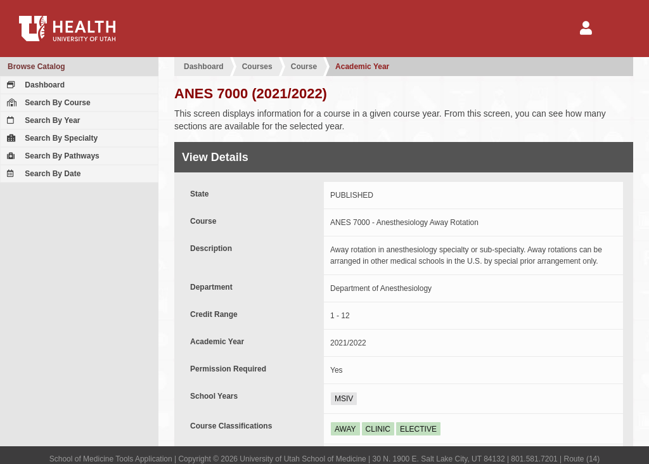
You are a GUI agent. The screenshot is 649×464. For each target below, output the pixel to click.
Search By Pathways (52, 155)
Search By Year (42, 120)
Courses (257, 66)
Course (304, 66)
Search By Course (47, 102)
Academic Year (362, 66)
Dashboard (34, 85)
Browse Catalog (36, 66)
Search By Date (42, 173)
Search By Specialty (51, 138)
